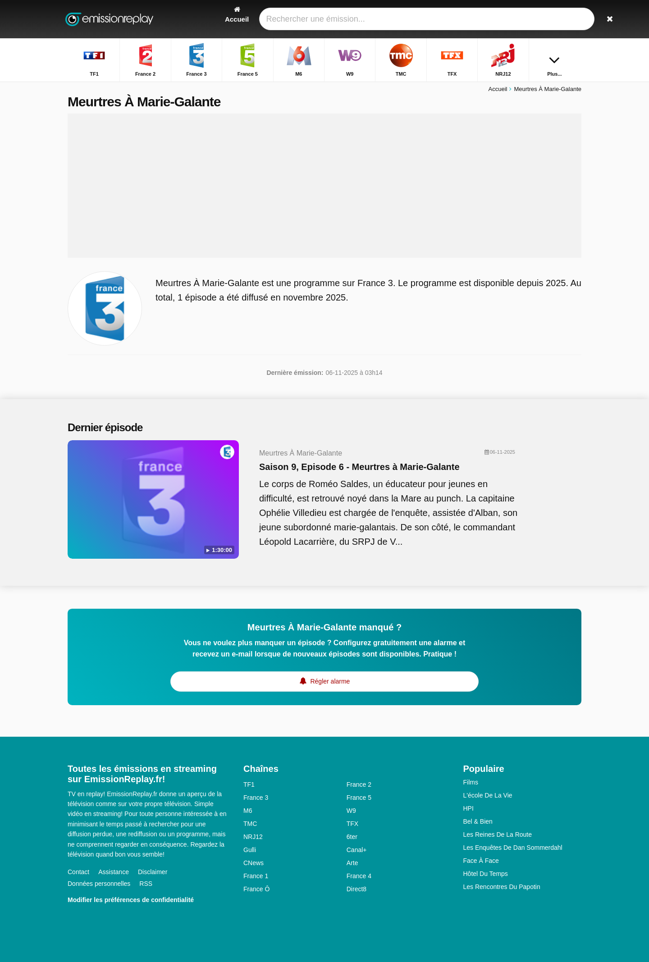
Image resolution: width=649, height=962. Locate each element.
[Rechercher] (571, 19)
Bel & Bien (478, 821)
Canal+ (357, 849)
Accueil (498, 89)
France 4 (359, 876)
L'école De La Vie (487, 795)
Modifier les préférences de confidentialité (131, 899)
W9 (351, 810)
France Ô (256, 889)
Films (470, 782)
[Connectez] (541, 19)
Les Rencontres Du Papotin (501, 886)
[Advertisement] (324, 186)
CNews (253, 862)
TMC (250, 823)
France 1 (255, 876)
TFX (352, 823)
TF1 (249, 784)
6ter (352, 836)
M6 (247, 810)
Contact (78, 871)
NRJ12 (253, 836)
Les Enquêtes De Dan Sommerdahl (512, 847)
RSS (145, 883)
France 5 (359, 797)
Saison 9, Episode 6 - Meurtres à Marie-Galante (359, 467)
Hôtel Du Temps (485, 873)
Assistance (113, 871)
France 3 (255, 797)
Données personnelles (99, 883)
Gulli (249, 849)
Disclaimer (152, 871)
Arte (352, 862)
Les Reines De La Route (497, 834)
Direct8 (356, 889)
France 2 (359, 784)
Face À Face (481, 860)
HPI (468, 808)
